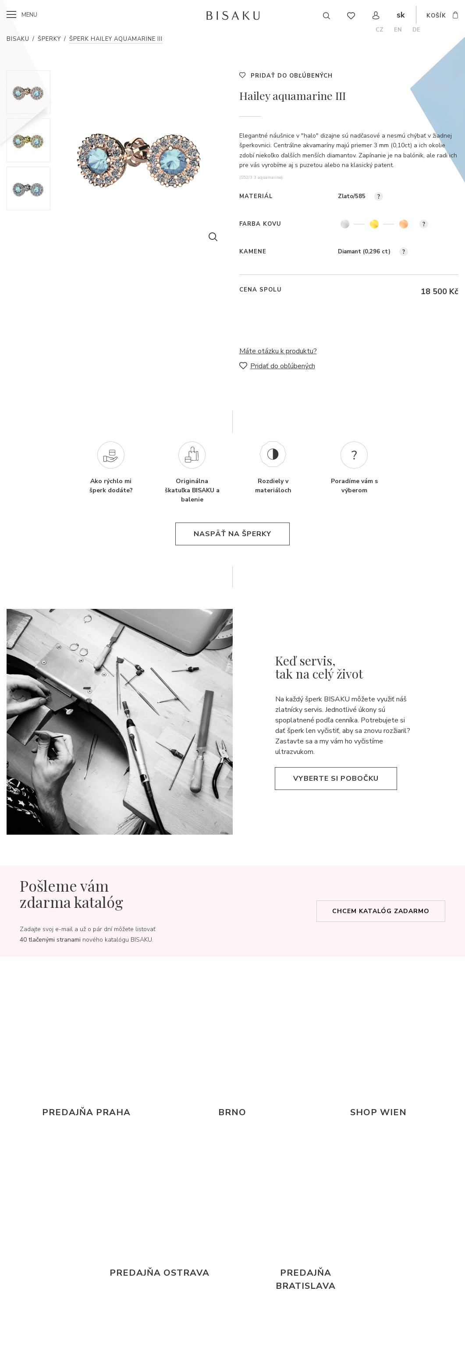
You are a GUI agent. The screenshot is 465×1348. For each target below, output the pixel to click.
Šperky (49, 39)
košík (436, 16)
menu (29, 15)
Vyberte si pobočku (336, 778)
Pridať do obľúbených (292, 76)
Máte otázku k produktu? (278, 351)
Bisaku (18, 39)
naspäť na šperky (232, 534)
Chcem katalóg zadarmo (381, 911)
